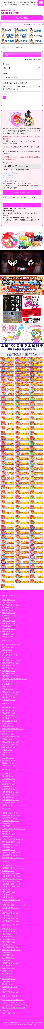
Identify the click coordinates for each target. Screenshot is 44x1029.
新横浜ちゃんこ (8, 734)
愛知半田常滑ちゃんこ (10, 855)
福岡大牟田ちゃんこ (9, 987)
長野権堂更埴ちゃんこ (10, 792)
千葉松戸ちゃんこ (8, 700)
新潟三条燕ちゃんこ (9, 802)
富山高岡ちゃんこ (8, 776)
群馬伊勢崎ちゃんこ (9, 707)
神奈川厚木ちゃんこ (9, 676)
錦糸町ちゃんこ (8, 686)
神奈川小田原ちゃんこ (10, 697)
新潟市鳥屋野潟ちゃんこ (11, 794)
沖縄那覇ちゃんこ (8, 955)
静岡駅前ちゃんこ (8, 831)
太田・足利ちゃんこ (9, 721)
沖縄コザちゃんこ (8, 989)
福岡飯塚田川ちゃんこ (10, 963)
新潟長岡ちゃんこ (8, 784)
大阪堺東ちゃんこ (8, 897)
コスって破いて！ (8, 1013)
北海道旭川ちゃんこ (9, 618)
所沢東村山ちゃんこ (9, 718)
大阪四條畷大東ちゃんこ (11, 918)
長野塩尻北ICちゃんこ (10, 797)
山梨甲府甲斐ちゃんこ (10, 789)
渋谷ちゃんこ (7, 752)
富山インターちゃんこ (10, 781)
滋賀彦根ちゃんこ (8, 865)
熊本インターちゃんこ (10, 936)
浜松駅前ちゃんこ (8, 836)
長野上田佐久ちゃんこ (10, 800)
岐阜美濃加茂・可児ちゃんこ (13, 857)
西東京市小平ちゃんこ (10, 747)
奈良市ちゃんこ (8, 889)
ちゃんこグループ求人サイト (13, 1002)
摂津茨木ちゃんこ (8, 910)
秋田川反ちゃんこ (8, 610)
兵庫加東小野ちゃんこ (10, 915)
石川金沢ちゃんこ (8, 778)
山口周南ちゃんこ (8, 957)
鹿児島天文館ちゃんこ (10, 931)
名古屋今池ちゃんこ (9, 813)
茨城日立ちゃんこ (8, 763)
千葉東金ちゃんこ (8, 689)
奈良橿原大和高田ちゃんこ (12, 873)
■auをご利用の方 (8, 175)
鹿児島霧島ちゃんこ (9, 939)
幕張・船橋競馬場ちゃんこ (12, 736)
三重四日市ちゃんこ (9, 826)
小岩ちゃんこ (7, 750)
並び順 (5, 73)
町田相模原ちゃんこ (9, 673)
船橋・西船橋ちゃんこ (10, 760)
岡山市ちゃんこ (8, 984)
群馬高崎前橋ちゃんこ (10, 663)
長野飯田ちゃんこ (8, 786)
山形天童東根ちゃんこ (10, 605)
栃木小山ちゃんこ (8, 671)
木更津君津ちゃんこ (9, 684)
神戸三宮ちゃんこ (8, 892)
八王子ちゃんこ (8, 758)
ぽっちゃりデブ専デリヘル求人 (13, 1007)
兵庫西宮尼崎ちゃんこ (10, 921)
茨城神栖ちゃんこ (8, 726)
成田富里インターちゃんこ (12, 660)
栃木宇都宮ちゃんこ (9, 665)
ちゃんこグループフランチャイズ (14, 1005)
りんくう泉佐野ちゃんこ (11, 900)
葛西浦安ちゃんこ (8, 731)
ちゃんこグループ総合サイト (13, 1000)
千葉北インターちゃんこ (11, 744)
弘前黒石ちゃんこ (8, 613)
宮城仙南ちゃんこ (8, 600)
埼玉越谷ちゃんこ (8, 713)
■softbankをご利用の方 (10, 178)
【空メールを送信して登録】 (22, 192)
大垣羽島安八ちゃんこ (10, 818)
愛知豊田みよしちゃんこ (11, 844)
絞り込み (6, 64)
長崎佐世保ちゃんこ (9, 934)
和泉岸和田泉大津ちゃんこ (12, 878)
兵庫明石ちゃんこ (8, 894)
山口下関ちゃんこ (8, 965)
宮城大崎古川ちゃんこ (10, 607)
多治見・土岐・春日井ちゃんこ (13, 828)
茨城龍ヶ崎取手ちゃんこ (11, 715)
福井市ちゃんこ (8, 805)
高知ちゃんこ (7, 971)
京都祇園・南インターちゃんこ (13, 868)
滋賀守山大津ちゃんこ (10, 913)
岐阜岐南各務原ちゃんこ (11, 842)
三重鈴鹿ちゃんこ (8, 850)
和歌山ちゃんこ (8, 871)
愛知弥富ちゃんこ (8, 823)
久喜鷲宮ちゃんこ (8, 723)
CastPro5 (35, 1024)
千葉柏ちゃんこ (8, 739)
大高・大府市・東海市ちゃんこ (13, 839)
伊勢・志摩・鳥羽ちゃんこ (12, 852)
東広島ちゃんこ (8, 976)
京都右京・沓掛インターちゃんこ (14, 905)
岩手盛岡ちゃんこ (8, 629)
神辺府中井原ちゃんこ (10, 992)
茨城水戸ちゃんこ (8, 652)
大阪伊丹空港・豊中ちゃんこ (13, 876)
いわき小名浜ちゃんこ (10, 615)
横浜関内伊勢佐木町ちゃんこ (13, 644)
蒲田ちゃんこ (7, 755)
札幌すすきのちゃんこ (10, 623)
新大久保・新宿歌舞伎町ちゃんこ (14, 679)
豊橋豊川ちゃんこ (8, 834)
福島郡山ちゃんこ (8, 631)
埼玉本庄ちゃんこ (8, 681)
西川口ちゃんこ (8, 647)
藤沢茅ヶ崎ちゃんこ (9, 710)
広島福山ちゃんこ (8, 944)
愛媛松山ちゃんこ (8, 928)
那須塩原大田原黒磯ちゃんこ (13, 729)
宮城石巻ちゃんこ (8, 602)
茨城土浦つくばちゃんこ (11, 694)
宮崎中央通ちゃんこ (9, 981)
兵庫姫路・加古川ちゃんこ (12, 884)
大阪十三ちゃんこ (8, 902)
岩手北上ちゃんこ (8, 621)
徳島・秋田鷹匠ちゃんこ (11, 950)
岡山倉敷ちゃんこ (8, 973)
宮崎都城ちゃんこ (8, 952)
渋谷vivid (5, 1010)
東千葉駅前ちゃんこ (9, 655)
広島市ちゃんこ (8, 960)
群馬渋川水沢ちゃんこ (10, 692)
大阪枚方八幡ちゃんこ (10, 907)
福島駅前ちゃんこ (8, 634)
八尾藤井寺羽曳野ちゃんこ (12, 886)
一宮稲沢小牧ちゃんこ (10, 821)
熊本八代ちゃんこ (8, 979)
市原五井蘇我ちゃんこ (10, 742)
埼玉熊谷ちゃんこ (8, 668)
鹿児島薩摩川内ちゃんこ (11, 947)
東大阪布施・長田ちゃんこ (12, 881)
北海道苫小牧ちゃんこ (10, 636)
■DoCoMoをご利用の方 (10, 173)
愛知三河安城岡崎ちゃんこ (12, 815)
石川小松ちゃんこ (8, 773)
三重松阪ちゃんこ (8, 847)
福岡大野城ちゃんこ (9, 968)
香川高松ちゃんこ (8, 942)
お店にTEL (22, 18)
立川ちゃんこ (7, 650)
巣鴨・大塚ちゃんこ (9, 765)
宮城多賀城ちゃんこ (9, 626)
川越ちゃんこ (7, 657)
